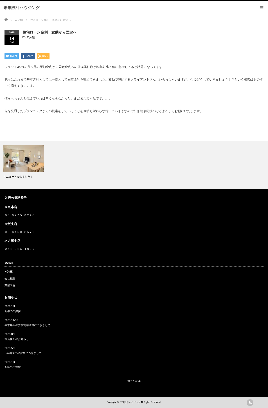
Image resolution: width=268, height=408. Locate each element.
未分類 (31, 37)
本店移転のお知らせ (17, 339)
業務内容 (10, 285)
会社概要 (10, 278)
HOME (9, 271)
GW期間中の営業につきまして (23, 353)
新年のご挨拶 (13, 311)
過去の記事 (134, 381)
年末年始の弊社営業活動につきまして (27, 325)
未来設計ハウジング (130, 402)
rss (250, 402)
